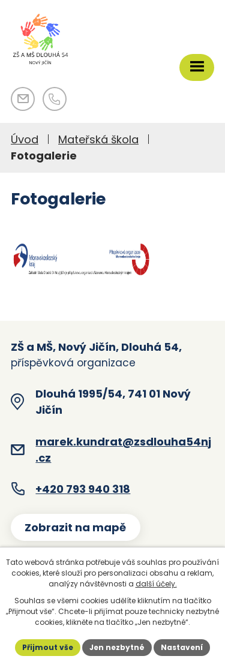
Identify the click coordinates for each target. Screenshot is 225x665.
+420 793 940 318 (82, 489)
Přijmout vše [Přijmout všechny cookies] (47, 647)
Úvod (24, 139)
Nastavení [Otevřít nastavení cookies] (182, 647)
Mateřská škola (98, 139)
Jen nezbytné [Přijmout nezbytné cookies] (117, 647)
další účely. (156, 584)
